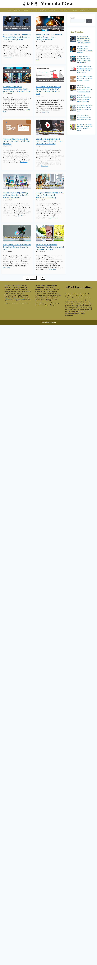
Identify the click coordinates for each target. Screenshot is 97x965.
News (32, 10)
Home (9, 10)
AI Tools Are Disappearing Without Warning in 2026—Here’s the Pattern (16, 195)
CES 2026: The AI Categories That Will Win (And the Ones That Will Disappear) (17, 37)
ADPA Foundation (48, 4)
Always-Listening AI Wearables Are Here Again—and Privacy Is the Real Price (16, 89)
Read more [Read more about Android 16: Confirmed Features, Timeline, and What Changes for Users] (52, 269)
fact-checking (19, 299)
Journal (26, 10)
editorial (7, 299)
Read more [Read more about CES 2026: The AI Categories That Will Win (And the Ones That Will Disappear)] (8, 58)
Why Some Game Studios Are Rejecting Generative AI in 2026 (17, 247)
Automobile (17, 10)
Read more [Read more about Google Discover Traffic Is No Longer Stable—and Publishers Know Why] (54, 218)
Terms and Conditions (63, 10)
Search (72, 18)
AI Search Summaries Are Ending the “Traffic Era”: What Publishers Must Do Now (48, 90)
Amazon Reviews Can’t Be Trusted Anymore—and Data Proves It (16, 141)
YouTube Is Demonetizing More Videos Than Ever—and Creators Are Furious (49, 141)
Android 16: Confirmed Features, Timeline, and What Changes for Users (50, 247)
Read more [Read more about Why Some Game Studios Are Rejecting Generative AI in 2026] (6, 268)
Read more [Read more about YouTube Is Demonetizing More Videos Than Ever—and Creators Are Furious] (44, 166)
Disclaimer (52, 10)
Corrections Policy (41, 10)
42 (42, 277)
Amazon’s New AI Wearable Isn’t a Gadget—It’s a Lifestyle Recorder (49, 37)
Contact (75, 10)
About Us (82, 10)
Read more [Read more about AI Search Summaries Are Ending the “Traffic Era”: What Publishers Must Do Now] (45, 112)
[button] (88, 10)
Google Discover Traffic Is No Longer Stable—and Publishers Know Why (50, 195)
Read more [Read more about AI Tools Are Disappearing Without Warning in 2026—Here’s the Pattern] (22, 216)
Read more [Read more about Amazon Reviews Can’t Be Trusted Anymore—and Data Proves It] (23, 162)
